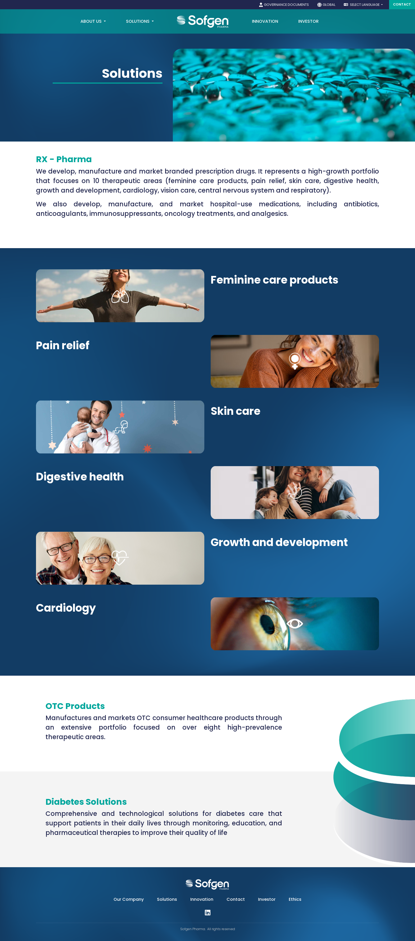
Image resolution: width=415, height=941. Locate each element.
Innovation (201, 899)
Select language (362, 4)
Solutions (167, 899)
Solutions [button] (138, 21)
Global (329, 4)
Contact (402, 4)
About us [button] (91, 21)
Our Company (129, 899)
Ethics (295, 899)
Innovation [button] (265, 21)
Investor (308, 21)
